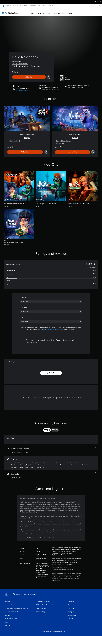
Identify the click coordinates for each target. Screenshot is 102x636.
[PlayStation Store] (11, 11)
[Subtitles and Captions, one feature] (51, 448)
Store (44, 5)
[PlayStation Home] (3, 6)
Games (8, 5)
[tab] (47, 428)
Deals (49, 11)
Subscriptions (59, 11)
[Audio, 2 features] (51, 438)
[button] (22, 88)
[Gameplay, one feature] (51, 473)
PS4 (18, 5)
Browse (69, 11)
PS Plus (24, 5)
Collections (41, 11)
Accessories (32, 5)
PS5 (14, 5)
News (39, 5)
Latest (32, 11)
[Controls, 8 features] (51, 461)
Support (51, 5)
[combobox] (51, 299)
